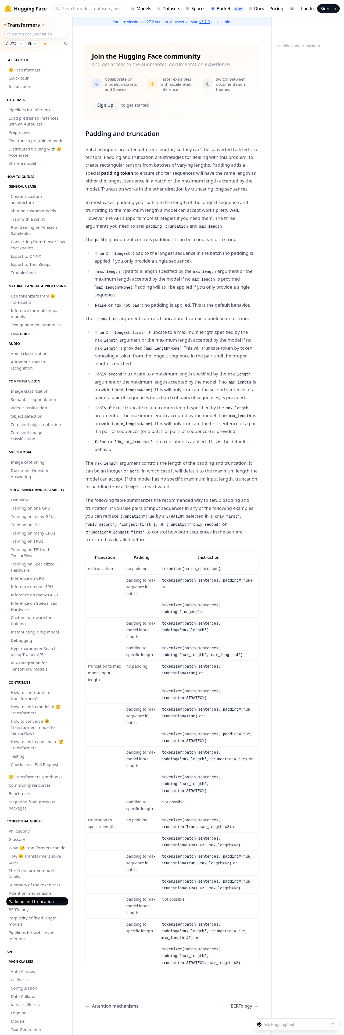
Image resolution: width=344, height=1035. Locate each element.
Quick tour (19, 78)
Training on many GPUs (33, 516)
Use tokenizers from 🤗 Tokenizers (33, 299)
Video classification (29, 407)
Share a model (22, 163)
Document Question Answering (30, 473)
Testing (17, 756)
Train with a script (28, 219)
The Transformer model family (31, 873)
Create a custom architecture (26, 199)
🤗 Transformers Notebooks (36, 776)
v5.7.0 (204, 21)
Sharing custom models (33, 210)
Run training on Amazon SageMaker (34, 230)
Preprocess (19, 132)
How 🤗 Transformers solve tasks (35, 859)
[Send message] (333, 1024)
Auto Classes (23, 971)
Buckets (227, 9)
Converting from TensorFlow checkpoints (38, 244)
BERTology (19, 909)
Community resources (30, 785)
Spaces (195, 9)
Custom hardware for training (31, 620)
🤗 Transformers (25, 70)
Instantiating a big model (35, 632)
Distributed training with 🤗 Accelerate (35, 152)
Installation (19, 86)
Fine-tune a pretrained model (36, 140)
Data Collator (23, 996)
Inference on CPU (27, 578)
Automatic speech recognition (28, 365)
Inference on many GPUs (34, 594)
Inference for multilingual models (35, 313)
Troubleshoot (23, 272)
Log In (307, 9)
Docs (256, 9)
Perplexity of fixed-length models (33, 921)
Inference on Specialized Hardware (34, 606)
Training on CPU (26, 524)
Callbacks (20, 979)
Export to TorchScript (31, 264)
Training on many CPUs (33, 533)
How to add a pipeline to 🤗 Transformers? (37, 744)
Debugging (21, 640)
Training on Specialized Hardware (33, 567)
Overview (19, 499)
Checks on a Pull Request (35, 764)
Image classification (30, 391)
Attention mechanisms (30, 893)
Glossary (17, 839)
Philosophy (19, 831)
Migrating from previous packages (32, 805)
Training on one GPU (30, 508)
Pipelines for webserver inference (31, 935)
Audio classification (29, 353)
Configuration (24, 988)
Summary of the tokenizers (34, 884)
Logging (18, 1012)
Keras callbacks (25, 1004)
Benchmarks (21, 793)
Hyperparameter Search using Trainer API (34, 651)
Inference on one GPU (32, 586)
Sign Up (328, 9)
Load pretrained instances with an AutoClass (33, 121)
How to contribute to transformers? (31, 695)
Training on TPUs (27, 541)
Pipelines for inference (30, 109)
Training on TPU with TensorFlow (31, 552)
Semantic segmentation (33, 399)
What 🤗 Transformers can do (37, 847)
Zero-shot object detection (36, 424)
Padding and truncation (31, 901)
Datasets (168, 9)
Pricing (276, 9)
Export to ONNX (26, 256)
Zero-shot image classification (26, 435)
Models (141, 9)
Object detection (26, 416)
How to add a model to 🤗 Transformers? (35, 709)
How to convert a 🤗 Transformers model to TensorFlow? (33, 727)
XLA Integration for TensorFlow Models (29, 666)
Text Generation (26, 1029)
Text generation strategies (36, 324)
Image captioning (28, 462)
